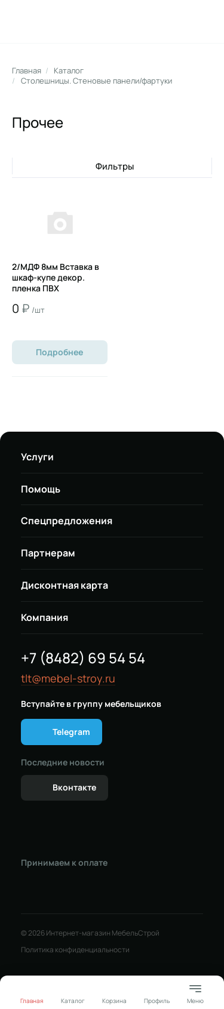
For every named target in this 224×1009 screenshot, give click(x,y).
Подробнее (59, 352)
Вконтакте (74, 787)
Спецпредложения (66, 520)
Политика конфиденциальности (75, 950)
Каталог (69, 71)
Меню (195, 993)
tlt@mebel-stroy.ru (68, 678)
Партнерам (48, 552)
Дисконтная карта (64, 585)
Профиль (157, 1000)
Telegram (71, 731)
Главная (26, 71)
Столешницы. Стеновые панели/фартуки (96, 81)
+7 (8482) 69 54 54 (83, 657)
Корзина (114, 1000)
